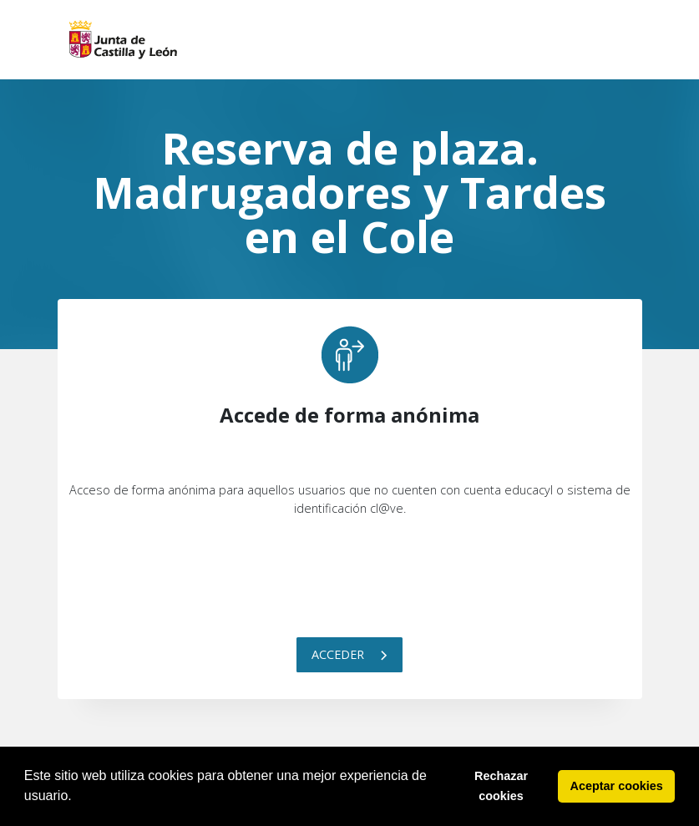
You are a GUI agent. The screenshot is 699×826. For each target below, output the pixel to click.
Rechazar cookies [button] (501, 786)
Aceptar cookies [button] (616, 786)
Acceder (349, 654)
